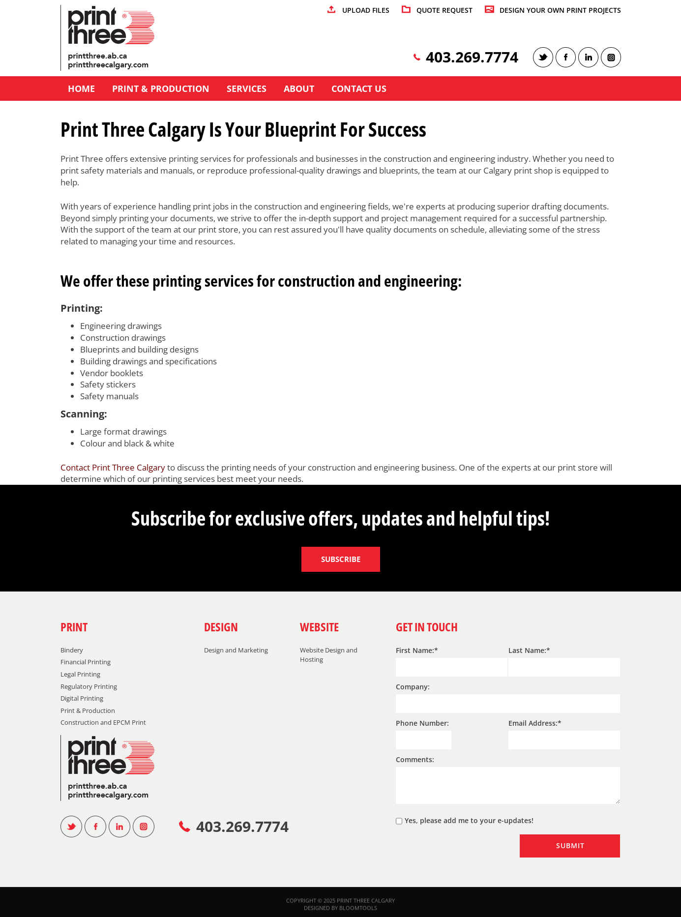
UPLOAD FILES (365, 10)
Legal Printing (80, 674)
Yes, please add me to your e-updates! (464, 821)
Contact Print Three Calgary (112, 467)
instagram (611, 57)
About (299, 89)
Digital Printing (81, 698)
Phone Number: (422, 723)
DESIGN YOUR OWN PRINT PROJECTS (560, 10)
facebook (566, 57)
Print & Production (160, 89)
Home (81, 89)
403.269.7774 (472, 57)
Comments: (415, 759)
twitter (543, 57)
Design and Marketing (236, 650)
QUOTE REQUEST (444, 10)
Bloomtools (358, 911)
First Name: (415, 650)
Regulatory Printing (88, 686)
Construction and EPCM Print (103, 722)
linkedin (588, 57)
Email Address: (533, 723)
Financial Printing (85, 661)
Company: (413, 686)
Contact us (358, 89)
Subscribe (340, 559)
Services (246, 89)
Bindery (71, 650)
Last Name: (527, 650)
